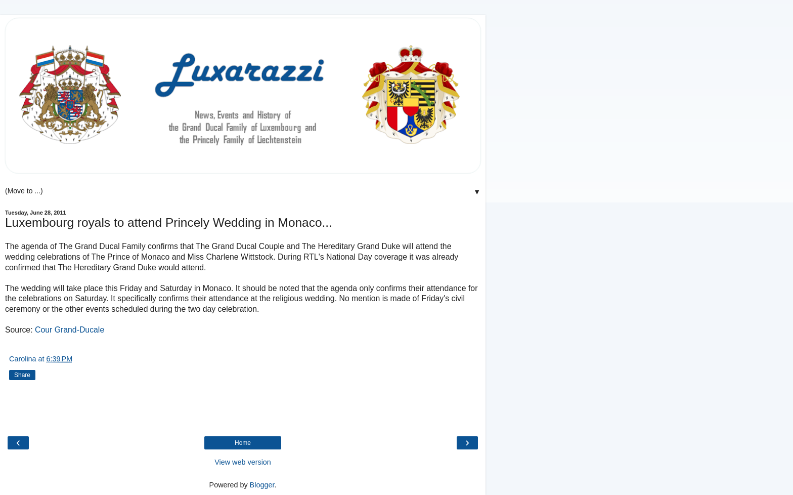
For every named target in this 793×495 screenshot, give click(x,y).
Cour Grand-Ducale (69, 329)
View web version (242, 462)
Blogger (262, 485)
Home (243, 442)
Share (22, 375)
